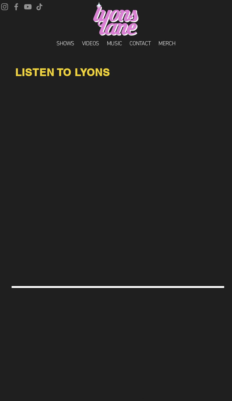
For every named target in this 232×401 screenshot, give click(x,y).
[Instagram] (4, 6)
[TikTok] (39, 6)
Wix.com (149, 400)
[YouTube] (27, 6)
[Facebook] (16, 6)
